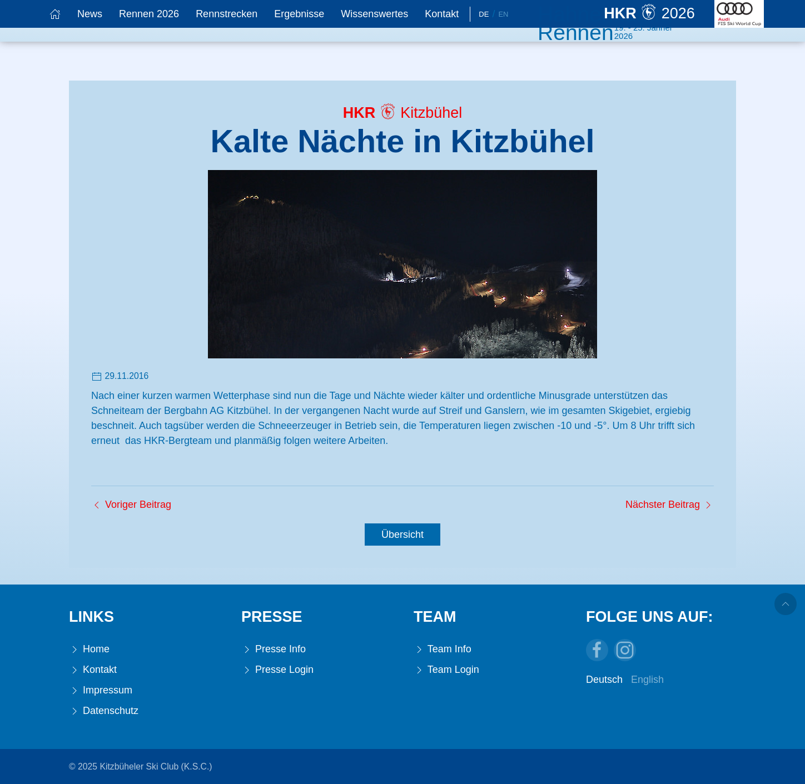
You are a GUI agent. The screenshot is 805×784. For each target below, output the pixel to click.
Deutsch (604, 679)
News (89, 13)
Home (89, 649)
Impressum (100, 690)
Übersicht (402, 534)
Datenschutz (103, 711)
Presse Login (277, 670)
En (503, 14)
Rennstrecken (226, 13)
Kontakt (442, 13)
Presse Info (273, 649)
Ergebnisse (299, 13)
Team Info (442, 649)
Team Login (446, 670)
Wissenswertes (374, 13)
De (484, 14)
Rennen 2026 (149, 13)
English (647, 679)
